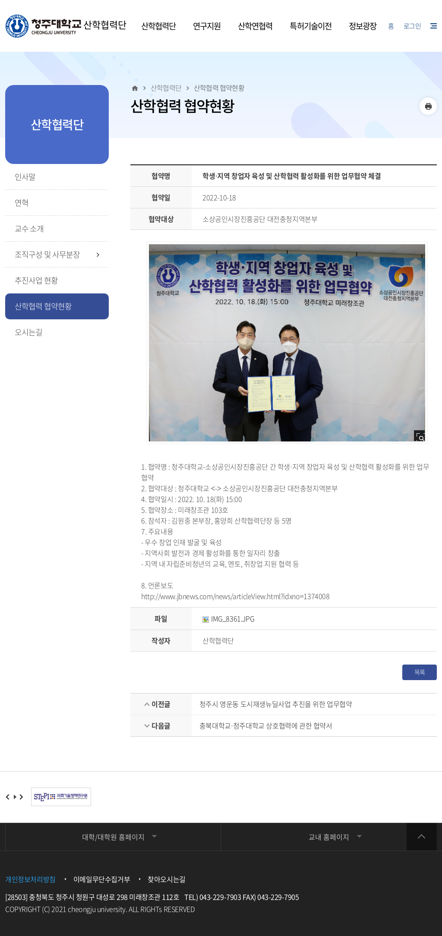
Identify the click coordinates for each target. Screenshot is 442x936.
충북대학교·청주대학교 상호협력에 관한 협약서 (265, 725)
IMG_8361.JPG (228, 618)
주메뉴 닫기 (0, 0)
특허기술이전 (310, 26)
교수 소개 (29, 228)
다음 (22, 796)
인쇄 (428, 106)
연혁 (21, 202)
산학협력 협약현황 (43, 306)
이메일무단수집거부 (101, 879)
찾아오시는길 (167, 879)
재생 (15, 796)
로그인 (412, 26)
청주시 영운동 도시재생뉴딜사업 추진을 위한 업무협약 (275, 704)
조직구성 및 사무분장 (47, 254)
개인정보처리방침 (30, 879)
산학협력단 (66, 26)
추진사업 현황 (36, 280)
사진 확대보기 (422, 438)
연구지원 (207, 26)
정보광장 (362, 26)
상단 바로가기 (422, 837)
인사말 (25, 177)
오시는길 (28, 332)
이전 (8, 796)
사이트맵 (433, 25)
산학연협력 (255, 26)
